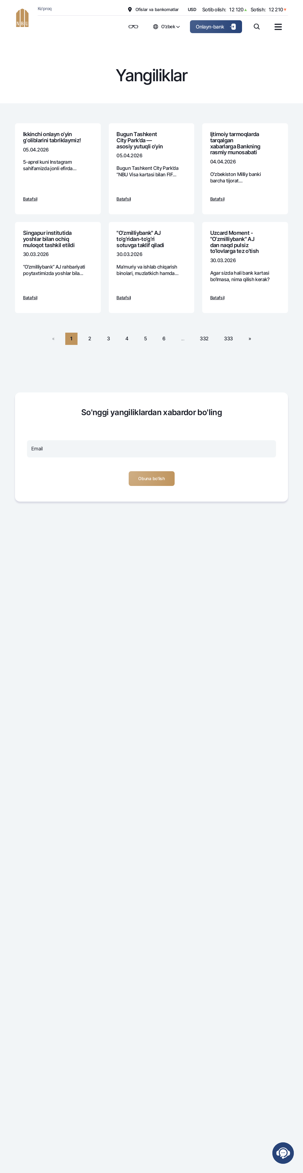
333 (228, 338)
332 (204, 338)
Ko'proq (45, 8)
